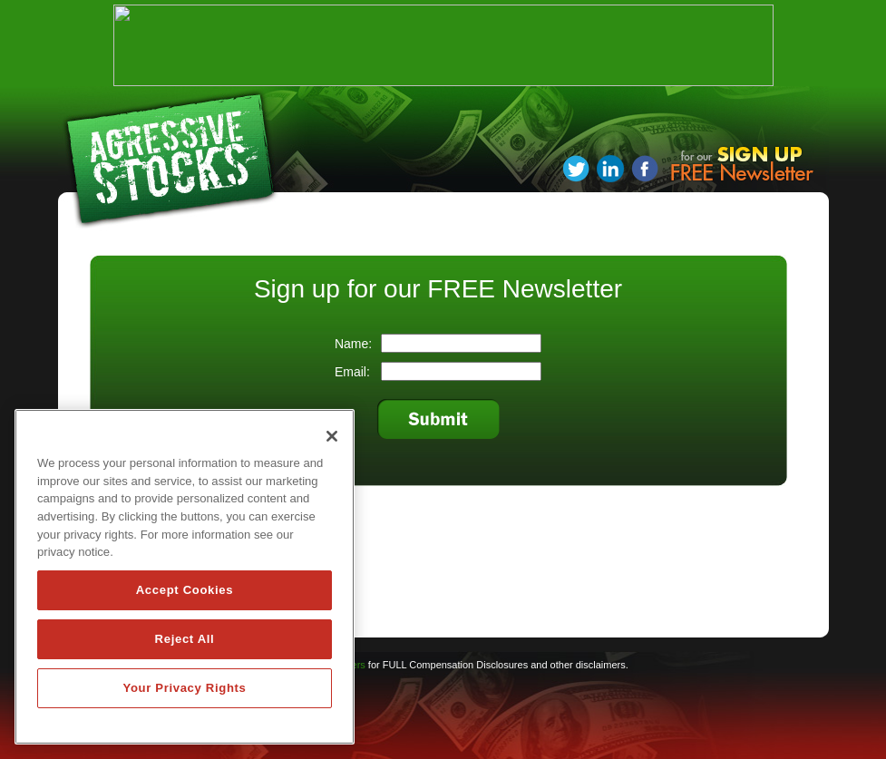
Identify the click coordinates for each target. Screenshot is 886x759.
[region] (185, 576)
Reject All (185, 639)
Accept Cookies (185, 590)
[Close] (332, 436)
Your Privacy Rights (184, 688)
